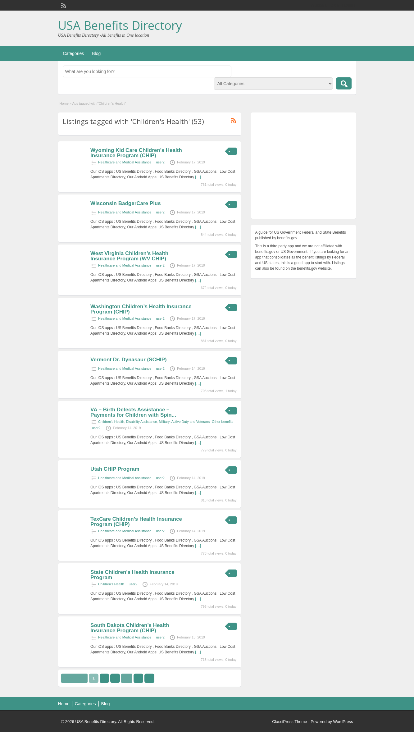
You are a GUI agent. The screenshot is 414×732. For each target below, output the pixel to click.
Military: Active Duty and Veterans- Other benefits (196, 421)
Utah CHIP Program (114, 469)
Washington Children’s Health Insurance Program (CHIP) (141, 309)
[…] (198, 177)
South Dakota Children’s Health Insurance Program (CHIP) (129, 628)
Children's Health (111, 421)
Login (348, 5)
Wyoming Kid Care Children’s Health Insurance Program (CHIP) (136, 152)
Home (64, 103)
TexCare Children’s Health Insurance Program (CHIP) (136, 521)
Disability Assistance (141, 421)
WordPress (343, 721)
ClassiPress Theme (289, 721)
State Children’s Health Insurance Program (132, 574)
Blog (96, 53)
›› (149, 678)
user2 (160, 162)
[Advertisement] (303, 167)
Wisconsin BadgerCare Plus (125, 203)
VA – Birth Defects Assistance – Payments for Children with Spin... (133, 412)
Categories (73, 53)
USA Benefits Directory (120, 25)
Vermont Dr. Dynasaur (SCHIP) (128, 360)
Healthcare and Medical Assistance (124, 162)
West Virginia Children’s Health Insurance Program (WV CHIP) (129, 256)
